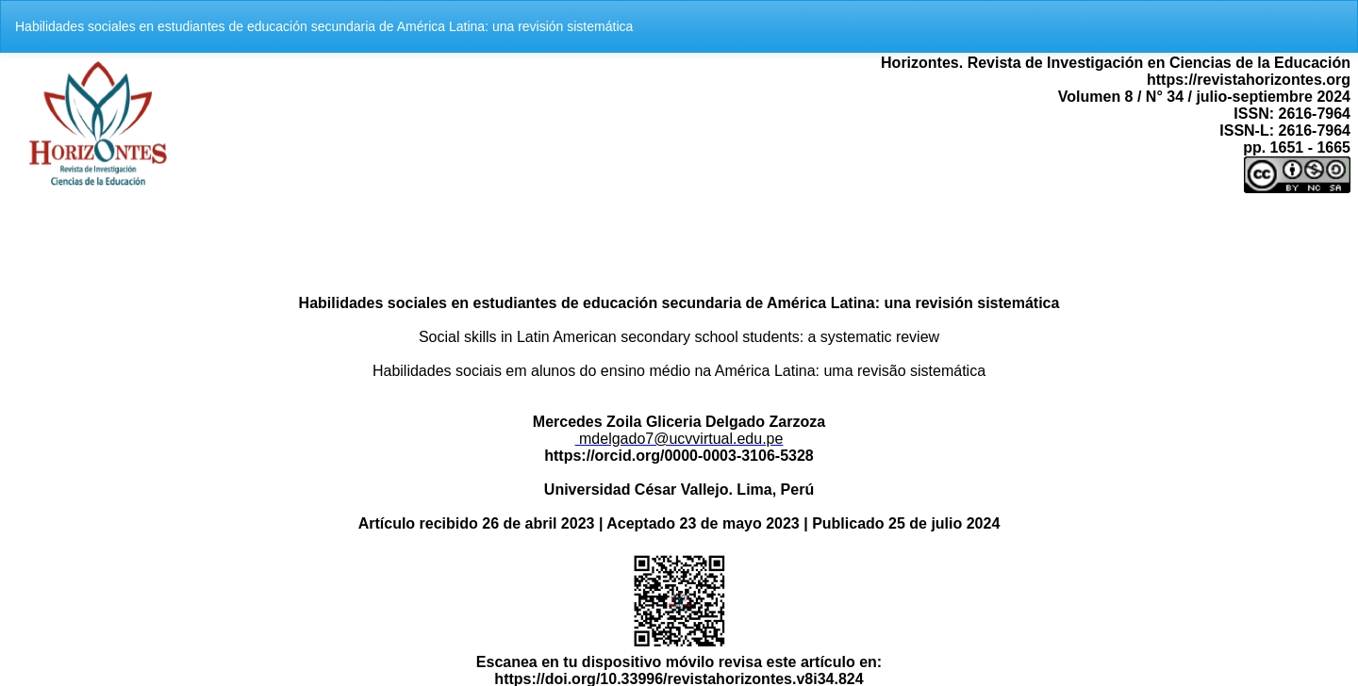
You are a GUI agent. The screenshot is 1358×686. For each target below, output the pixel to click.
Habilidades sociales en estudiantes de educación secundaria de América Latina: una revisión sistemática (324, 26)
